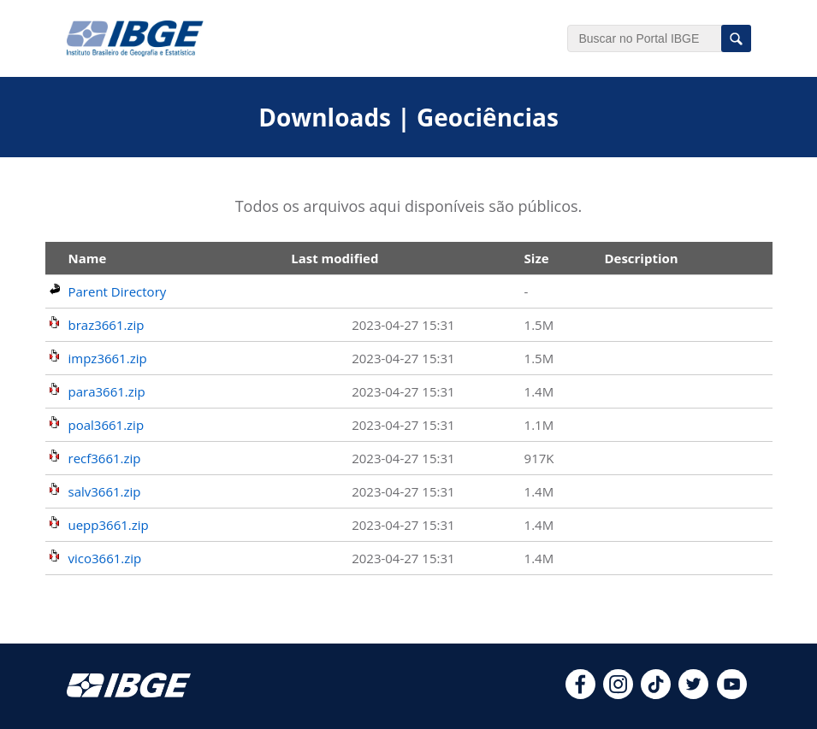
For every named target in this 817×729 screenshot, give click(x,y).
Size (536, 258)
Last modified (334, 258)
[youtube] (732, 694)
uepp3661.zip (108, 524)
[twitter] (693, 694)
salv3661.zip (104, 491)
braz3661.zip (106, 324)
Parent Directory (117, 291)
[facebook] (580, 694)
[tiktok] (656, 694)
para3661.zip (106, 391)
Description (641, 258)
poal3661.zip (106, 424)
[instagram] (618, 694)
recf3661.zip (104, 458)
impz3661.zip (107, 358)
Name (87, 258)
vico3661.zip (105, 558)
